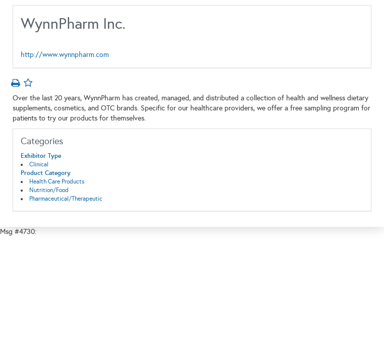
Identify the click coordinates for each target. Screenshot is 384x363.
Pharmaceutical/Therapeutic (65, 198)
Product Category (46, 173)
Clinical (38, 164)
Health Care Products (56, 181)
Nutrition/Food (49, 190)
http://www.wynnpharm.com (65, 54)
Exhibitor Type (41, 156)
